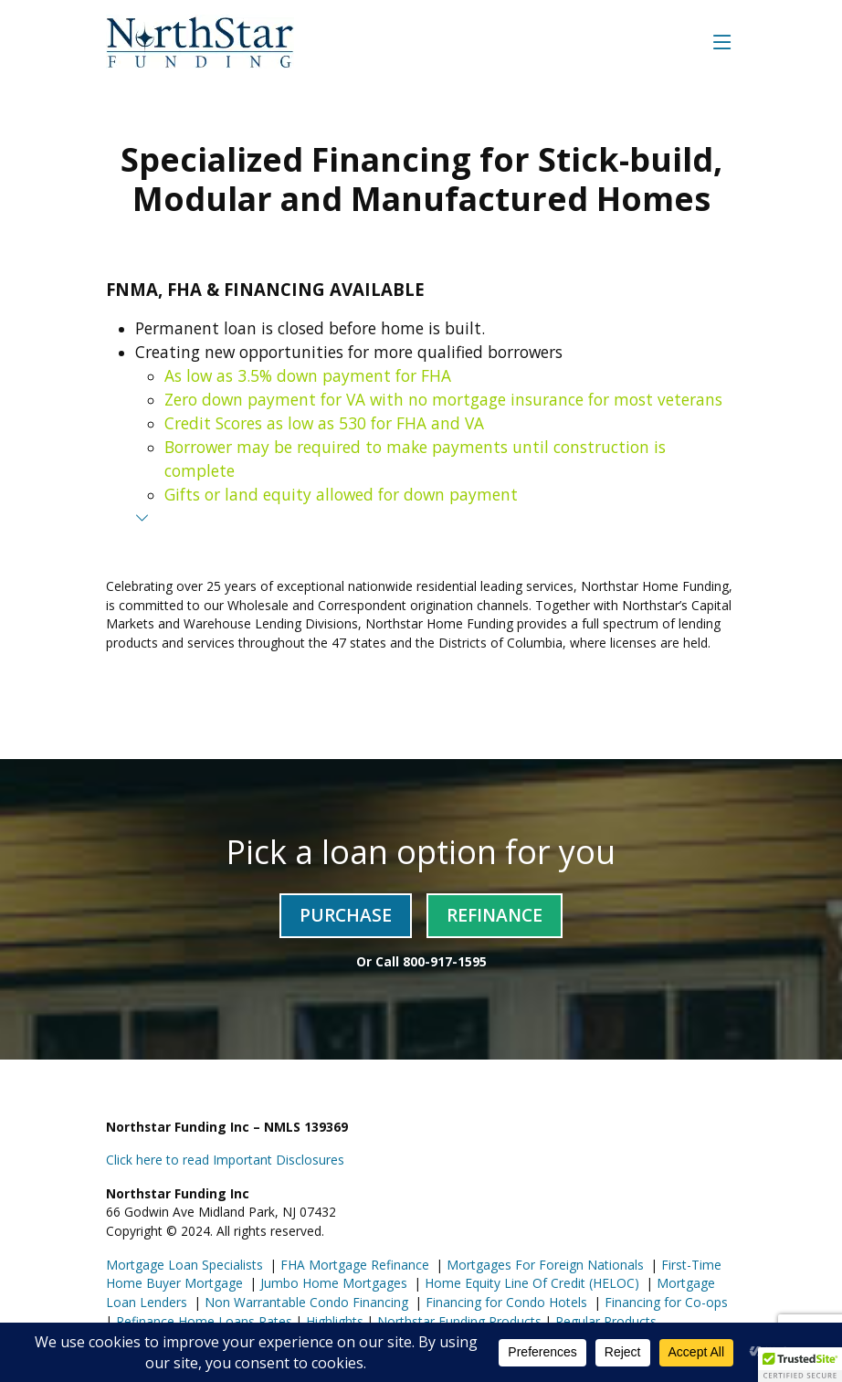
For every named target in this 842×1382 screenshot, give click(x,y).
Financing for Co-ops (664, 1302)
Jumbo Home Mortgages (332, 1283)
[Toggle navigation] (722, 41)
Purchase (346, 914)
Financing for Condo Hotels (504, 1302)
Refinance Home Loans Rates (202, 1321)
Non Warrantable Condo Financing (304, 1302)
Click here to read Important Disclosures (225, 1159)
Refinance (494, 914)
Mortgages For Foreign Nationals (543, 1264)
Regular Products (604, 1321)
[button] (800, 1364)
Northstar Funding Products (458, 1321)
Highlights (334, 1321)
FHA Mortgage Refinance (354, 1264)
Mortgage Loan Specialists (184, 1264)
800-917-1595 (445, 961)
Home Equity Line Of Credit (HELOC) (530, 1283)
